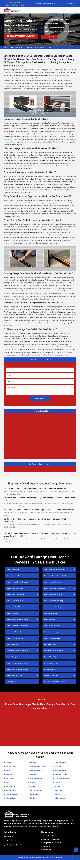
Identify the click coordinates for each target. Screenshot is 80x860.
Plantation (58, 766)
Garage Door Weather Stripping (54, 607)
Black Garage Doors (13, 644)
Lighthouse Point (36, 778)
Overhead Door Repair (51, 657)
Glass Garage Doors (50, 644)
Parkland (33, 798)
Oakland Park (34, 794)
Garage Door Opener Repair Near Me (55, 576)
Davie (7, 782)
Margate (33, 782)
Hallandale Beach (12, 794)
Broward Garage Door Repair (39, 857)
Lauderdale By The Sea (38, 766)
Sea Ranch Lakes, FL (50, 4)
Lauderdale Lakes (36, 770)
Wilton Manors (60, 798)
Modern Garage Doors (51, 675)
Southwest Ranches (62, 778)
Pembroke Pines (60, 763)
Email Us (10, 837)
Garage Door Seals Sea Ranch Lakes (38, 47)
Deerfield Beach (11, 786)
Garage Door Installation (14, 576)
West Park (58, 790)
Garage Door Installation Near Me (17, 669)
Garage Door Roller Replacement (17, 619)
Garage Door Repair (13, 570)
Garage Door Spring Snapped (53, 594)
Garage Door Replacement (15, 601)
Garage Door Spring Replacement (17, 582)
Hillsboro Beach (11, 798)
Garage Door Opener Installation (54, 570)
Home (6, 47)
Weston (57, 794)
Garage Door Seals (50, 619)
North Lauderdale (36, 790)
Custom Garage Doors (14, 657)
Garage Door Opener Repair (15, 594)
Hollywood (33, 763)
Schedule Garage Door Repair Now (21, 36)
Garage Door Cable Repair (15, 588)
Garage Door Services (16, 47)
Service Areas (47, 850)
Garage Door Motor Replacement (17, 626)
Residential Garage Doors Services (55, 682)
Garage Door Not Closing (52, 638)
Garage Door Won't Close (52, 626)
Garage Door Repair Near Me (53, 582)
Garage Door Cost (12, 613)
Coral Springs (10, 774)
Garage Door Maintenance (15, 638)
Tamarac (58, 786)
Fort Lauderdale (11, 790)
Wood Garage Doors (50, 613)
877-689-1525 (71, 4)
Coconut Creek (11, 766)
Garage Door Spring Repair (15, 632)
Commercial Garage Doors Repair (17, 651)
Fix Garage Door (12, 682)
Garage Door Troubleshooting (53, 601)
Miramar (33, 786)
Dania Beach (10, 778)
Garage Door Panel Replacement (17, 607)
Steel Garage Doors (50, 669)
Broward (8, 763)
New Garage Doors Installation (54, 651)
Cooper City (9, 770)
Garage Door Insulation (14, 675)
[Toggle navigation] (73, 10)
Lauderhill (33, 774)
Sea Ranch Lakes (61, 774)
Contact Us (47, 846)
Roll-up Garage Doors (51, 663)
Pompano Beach (60, 770)
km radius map (40, 435)
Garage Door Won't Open (52, 632)
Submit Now (40, 398)
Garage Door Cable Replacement (17, 663)
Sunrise (57, 782)
